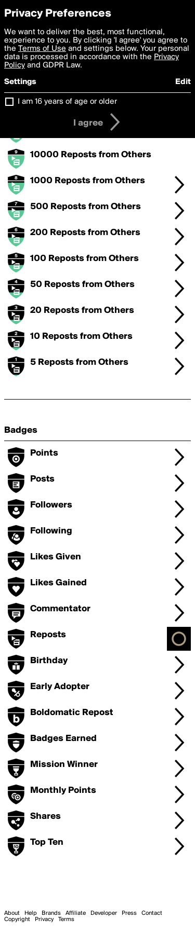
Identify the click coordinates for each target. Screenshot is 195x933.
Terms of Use (42, 49)
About (12, 913)
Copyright (17, 919)
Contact (151, 913)
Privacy (44, 919)
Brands (51, 913)
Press (129, 913)
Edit (183, 82)
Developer (103, 913)
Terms (66, 919)
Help (30, 913)
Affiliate (76, 913)
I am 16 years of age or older (67, 102)
